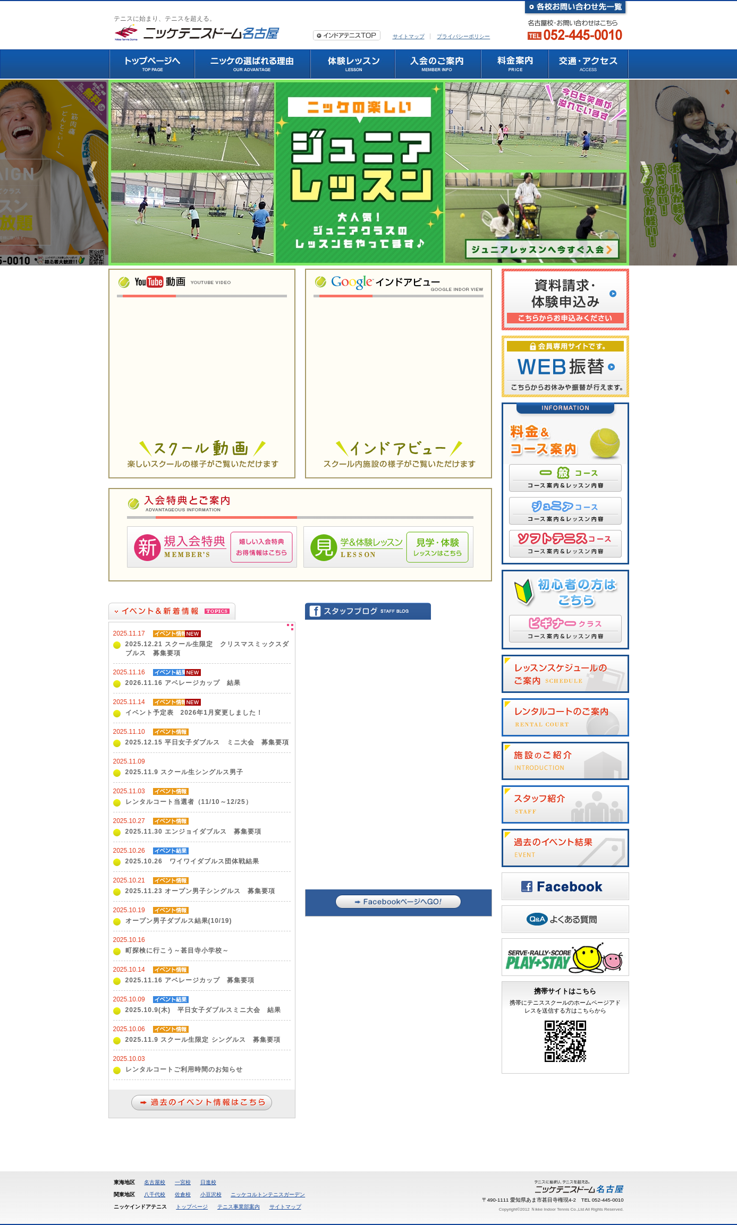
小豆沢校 (211, 1194)
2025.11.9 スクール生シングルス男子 (184, 772)
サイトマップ (409, 36)
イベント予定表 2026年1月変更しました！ (194, 712)
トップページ (192, 1207)
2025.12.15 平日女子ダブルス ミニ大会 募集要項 (207, 742)
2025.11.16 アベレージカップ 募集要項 (190, 980)
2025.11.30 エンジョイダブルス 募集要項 (193, 831)
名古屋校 (154, 1182)
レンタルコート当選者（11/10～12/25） (188, 802)
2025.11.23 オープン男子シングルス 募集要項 (200, 891)
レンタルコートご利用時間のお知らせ (184, 1069)
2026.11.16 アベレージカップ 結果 (183, 683)
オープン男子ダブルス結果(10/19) (178, 920)
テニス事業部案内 (238, 1207)
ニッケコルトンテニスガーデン (268, 1194)
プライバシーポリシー (463, 36)
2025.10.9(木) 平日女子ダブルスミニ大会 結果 (203, 1010)
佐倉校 (183, 1194)
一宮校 (183, 1182)
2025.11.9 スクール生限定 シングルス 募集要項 (203, 1039)
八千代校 (154, 1194)
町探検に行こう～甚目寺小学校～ (177, 950)
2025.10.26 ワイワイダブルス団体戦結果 (192, 861)
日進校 (208, 1182)
